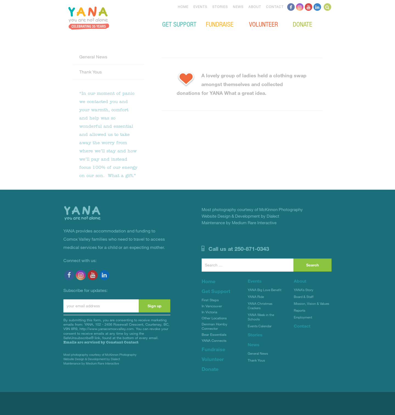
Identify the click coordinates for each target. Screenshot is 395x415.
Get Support (179, 23)
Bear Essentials (214, 334)
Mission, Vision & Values (311, 303)
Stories (220, 6)
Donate (302, 23)
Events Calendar (260, 326)
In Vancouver (212, 306)
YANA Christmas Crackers (260, 305)
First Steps (210, 300)
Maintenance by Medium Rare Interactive (91, 363)
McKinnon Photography (121, 354)
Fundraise (219, 23)
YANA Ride (256, 296)
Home (183, 6)
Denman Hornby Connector (214, 326)
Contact (275, 6)
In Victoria (209, 312)
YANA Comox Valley (88, 18)
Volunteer (263, 23)
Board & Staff (304, 296)
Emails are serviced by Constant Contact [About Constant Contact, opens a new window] (101, 342)
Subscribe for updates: (85, 290)
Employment (303, 317)
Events (200, 6)
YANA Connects (214, 340)
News (238, 6)
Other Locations (214, 318)
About (255, 6)
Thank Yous (90, 71)
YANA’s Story (303, 290)
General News (93, 56)
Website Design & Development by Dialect (91, 359)
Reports (299, 310)
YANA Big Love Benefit (264, 290)
